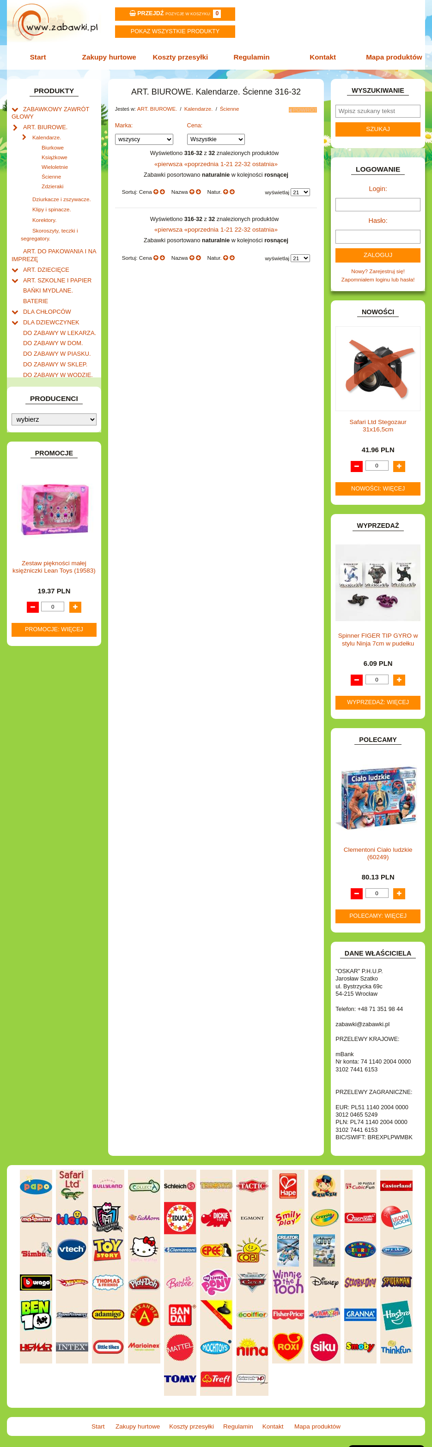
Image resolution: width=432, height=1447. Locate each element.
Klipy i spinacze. (51, 204)
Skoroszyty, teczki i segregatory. (49, 227)
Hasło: (378, 217)
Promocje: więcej (54, 897)
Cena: (195, 122)
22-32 (241, 160)
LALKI (30, 489)
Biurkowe (53, 143)
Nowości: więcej (378, 483)
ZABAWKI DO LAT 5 (47, 594)
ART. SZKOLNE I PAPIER (54, 270)
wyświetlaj (277, 188)
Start (42, 56)
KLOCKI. (33, 443)
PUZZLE (33, 548)
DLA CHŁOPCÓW (45, 299)
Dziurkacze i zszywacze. (61, 194)
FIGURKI (34, 368)
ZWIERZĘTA (38, 624)
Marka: (124, 122)
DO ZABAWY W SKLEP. (52, 348)
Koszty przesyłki (181, 56)
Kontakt (320, 56)
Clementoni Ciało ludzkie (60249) (378, 847)
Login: (378, 186)
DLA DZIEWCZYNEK (48, 309)
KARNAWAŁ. (39, 433)
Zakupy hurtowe (112, 56)
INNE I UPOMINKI (45, 397)
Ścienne (51, 172)
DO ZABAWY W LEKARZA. (56, 319)
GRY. (29, 387)
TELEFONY (37, 584)
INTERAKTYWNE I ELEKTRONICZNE (40, 419)
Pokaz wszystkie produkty (175, 31)
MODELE (34, 499)
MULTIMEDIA (39, 509)
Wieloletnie (55, 162)
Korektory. (44, 214)
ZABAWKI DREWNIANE (52, 604)
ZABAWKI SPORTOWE (51, 614)
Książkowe (54, 152)
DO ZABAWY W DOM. (50, 328)
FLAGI (31, 377)
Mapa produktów (390, 56)
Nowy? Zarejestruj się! (378, 266)
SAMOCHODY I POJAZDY (55, 575)
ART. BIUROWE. (43, 124)
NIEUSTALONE (42, 633)
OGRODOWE (39, 529)
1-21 (226, 160)
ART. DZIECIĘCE (44, 260)
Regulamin (251, 56)
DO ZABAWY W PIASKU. (54, 338)
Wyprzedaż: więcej (378, 697)
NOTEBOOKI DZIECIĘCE (54, 518)
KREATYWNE (40, 463)
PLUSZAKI (36, 538)
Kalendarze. (46, 133)
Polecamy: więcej (378, 910)
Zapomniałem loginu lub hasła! (378, 274)
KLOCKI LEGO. (42, 453)
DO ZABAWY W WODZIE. (54, 358)
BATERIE (34, 290)
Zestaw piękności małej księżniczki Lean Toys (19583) (54, 834)
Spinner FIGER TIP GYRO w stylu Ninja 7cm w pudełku (378, 634)
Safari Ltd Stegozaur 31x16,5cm (378, 420)
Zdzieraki (52, 182)
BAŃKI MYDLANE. (45, 279)
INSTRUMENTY (42, 407)
